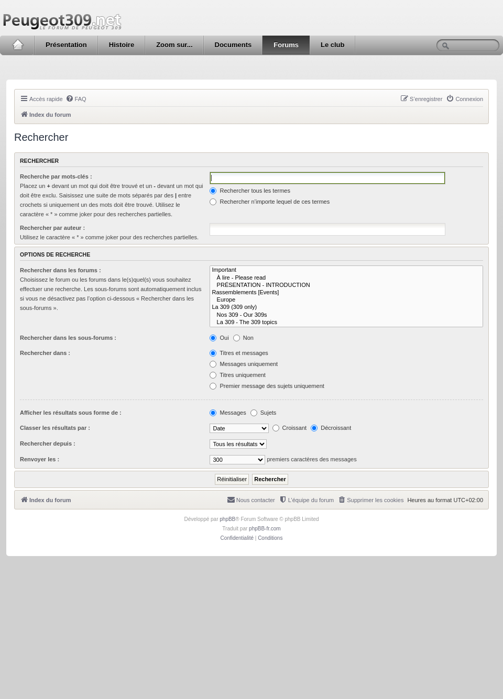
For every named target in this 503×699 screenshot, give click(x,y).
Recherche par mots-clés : (56, 176)
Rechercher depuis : (47, 443)
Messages (228, 412)
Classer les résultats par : (55, 428)
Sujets (263, 412)
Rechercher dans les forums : (60, 270)
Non (243, 338)
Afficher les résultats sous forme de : (71, 412)
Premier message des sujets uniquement (267, 386)
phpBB (227, 519)
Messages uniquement (244, 364)
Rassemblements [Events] (346, 292)
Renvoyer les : (39, 459)
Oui (219, 338)
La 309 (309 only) (346, 307)
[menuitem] (75, 99)
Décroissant (331, 428)
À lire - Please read (346, 278)
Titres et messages (239, 353)
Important (346, 270)
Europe (346, 300)
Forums (286, 45)
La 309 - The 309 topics (346, 322)
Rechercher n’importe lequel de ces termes (270, 201)
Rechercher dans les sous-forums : (68, 338)
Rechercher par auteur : (52, 228)
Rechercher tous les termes (250, 190)
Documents (233, 45)
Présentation (66, 45)
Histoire (121, 45)
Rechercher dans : (45, 353)
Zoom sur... (174, 45)
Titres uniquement (238, 375)
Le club (333, 45)
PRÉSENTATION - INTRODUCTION (346, 285)
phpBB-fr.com (265, 528)
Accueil (17, 45)
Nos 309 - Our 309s (346, 315)
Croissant (289, 428)
